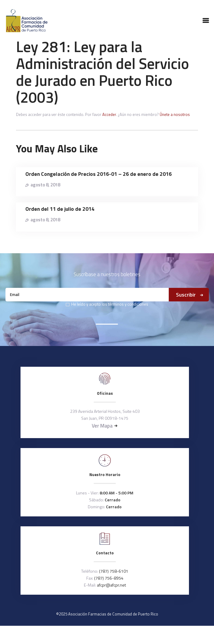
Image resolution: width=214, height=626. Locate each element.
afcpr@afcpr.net (111, 585)
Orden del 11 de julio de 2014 (59, 209)
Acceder (109, 114)
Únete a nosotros (175, 114)
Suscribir (186, 295)
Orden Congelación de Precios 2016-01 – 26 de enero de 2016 (98, 174)
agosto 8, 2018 (45, 184)
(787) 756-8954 (108, 578)
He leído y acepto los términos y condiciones (109, 304)
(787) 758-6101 (113, 571)
